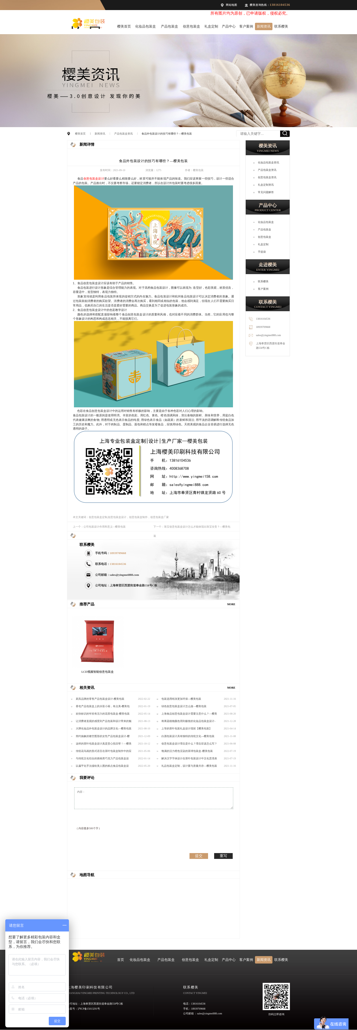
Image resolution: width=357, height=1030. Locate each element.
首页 (120, 960)
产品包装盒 (169, 26)
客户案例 (246, 26)
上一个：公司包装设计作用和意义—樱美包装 (99, 526)
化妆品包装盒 (145, 26)
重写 (223, 856)
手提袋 (262, 251)
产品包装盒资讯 (123, 133)
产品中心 (229, 26)
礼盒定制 (211, 26)
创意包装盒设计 (93, 178)
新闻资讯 (264, 26)
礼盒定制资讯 (266, 184)
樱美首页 (124, 26)
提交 (198, 856)
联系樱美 (281, 26)
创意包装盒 (191, 26)
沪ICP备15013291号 (89, 1008)
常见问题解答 (266, 192)
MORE (231, 604)
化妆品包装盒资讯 (268, 162)
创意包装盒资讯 (267, 177)
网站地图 (231, 4)
